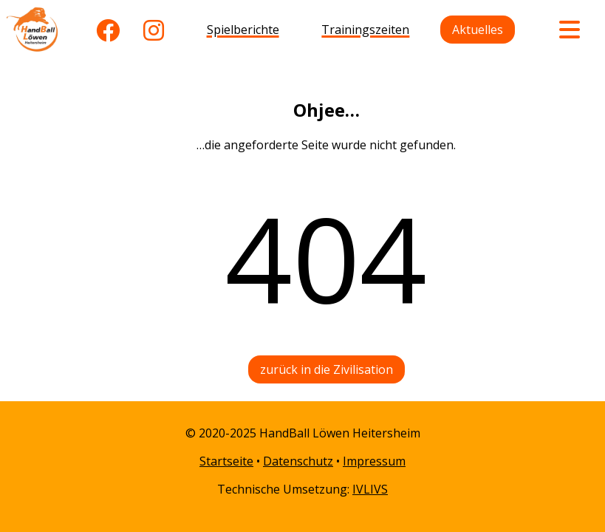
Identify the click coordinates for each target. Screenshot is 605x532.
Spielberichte (243, 29)
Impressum (374, 461)
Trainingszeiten (365, 29)
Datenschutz (298, 461)
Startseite (226, 461)
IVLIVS (370, 489)
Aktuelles (477, 29)
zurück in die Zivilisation (326, 369)
